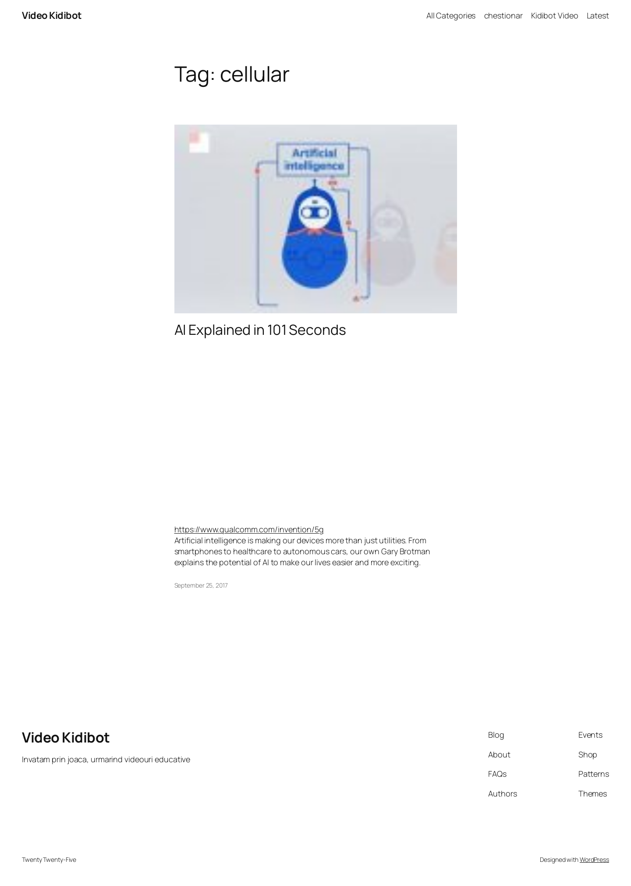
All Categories (451, 15)
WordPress (594, 859)
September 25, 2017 (201, 585)
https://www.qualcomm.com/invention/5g (249, 529)
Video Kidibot (52, 15)
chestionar (503, 15)
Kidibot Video (554, 15)
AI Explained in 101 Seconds (260, 329)
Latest (598, 15)
